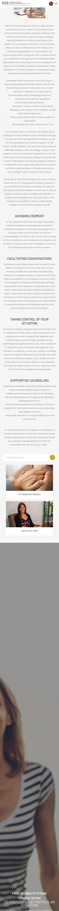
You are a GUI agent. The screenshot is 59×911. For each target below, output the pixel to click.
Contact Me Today (29, 531)
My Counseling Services (30, 494)
